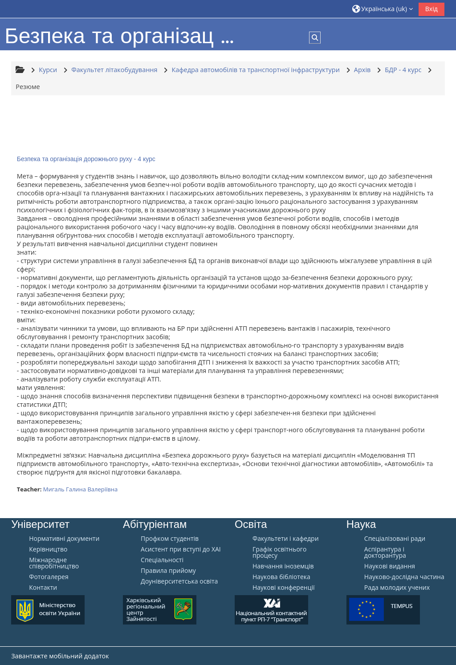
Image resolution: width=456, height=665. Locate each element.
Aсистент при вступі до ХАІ (181, 549)
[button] (382, 9)
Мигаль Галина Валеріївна (80, 489)
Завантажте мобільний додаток (60, 656)
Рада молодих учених (397, 587)
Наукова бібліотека (281, 577)
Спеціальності (162, 560)
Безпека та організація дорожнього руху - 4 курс (86, 158)
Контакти (43, 587)
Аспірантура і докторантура (385, 552)
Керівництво (48, 549)
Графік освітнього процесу (279, 552)
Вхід (431, 8)
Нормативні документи (64, 538)
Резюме (28, 86)
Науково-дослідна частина (404, 577)
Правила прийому (168, 571)
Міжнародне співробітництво (54, 563)
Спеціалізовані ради (394, 538)
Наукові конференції (283, 587)
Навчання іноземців (283, 566)
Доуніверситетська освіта (179, 581)
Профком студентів (170, 538)
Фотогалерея (48, 577)
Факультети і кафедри (285, 538)
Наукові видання (389, 566)
